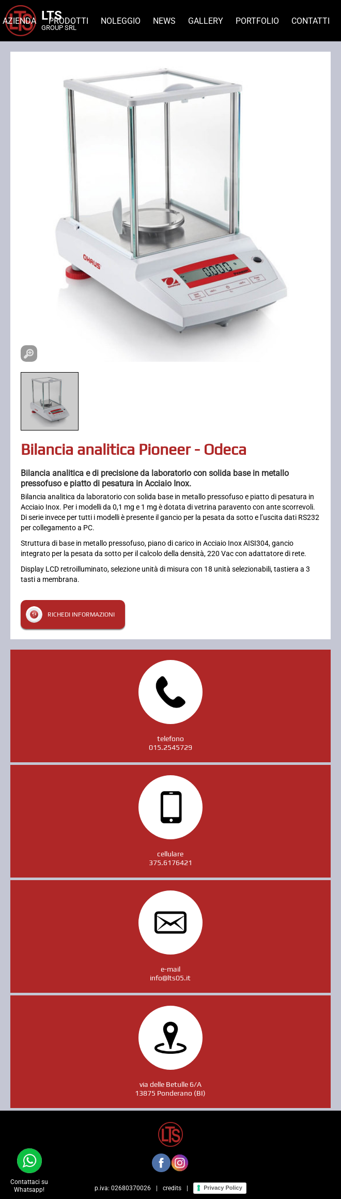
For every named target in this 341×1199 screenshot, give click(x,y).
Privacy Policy (223, 1188)
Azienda (19, 21)
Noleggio (121, 21)
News (164, 21)
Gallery (205, 21)
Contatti (310, 21)
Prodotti (68, 21)
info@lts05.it (170, 978)
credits (172, 1188)
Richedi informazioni (81, 614)
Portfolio (257, 21)
